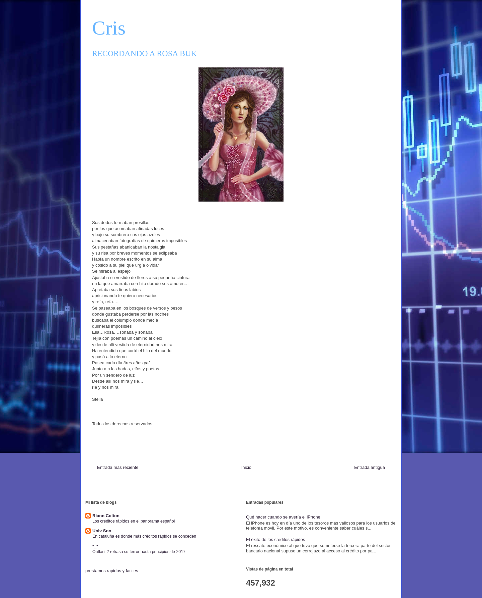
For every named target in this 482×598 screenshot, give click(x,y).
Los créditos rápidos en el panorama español (133, 521)
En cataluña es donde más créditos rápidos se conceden (144, 536)
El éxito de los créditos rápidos (275, 539)
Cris (109, 28)
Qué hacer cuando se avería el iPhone (283, 517)
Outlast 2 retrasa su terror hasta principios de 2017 (138, 551)
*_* (95, 546)
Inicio (246, 467)
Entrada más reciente (118, 467)
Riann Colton (105, 515)
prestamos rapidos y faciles (111, 570)
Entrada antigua (369, 467)
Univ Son (101, 530)
